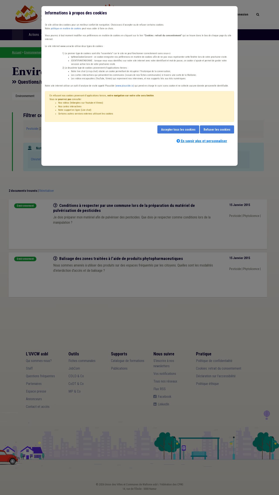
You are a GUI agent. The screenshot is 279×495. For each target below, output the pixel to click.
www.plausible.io (124, 85)
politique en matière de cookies (66, 28)
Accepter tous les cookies (178, 129)
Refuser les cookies (217, 129)
